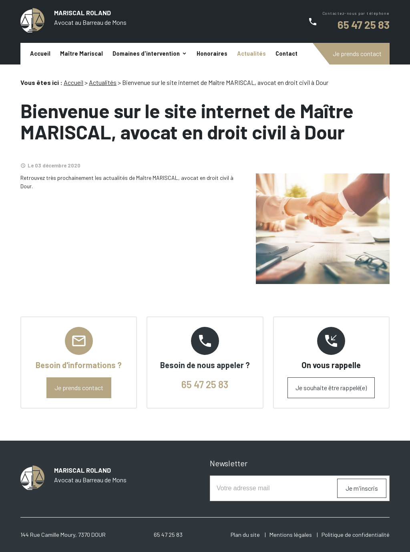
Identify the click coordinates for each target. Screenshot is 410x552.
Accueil (40, 53)
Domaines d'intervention (146, 53)
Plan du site (245, 534)
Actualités (251, 53)
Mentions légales (290, 534)
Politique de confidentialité (356, 534)
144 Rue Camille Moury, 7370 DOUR (63, 534)
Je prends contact (357, 53)
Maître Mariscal (81, 53)
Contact (286, 53)
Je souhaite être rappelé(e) (331, 387)
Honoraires (212, 53)
